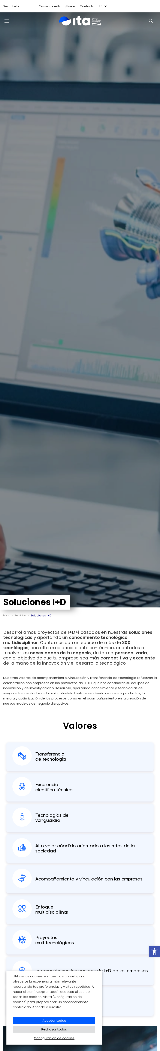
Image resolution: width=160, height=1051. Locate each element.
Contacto (87, 6)
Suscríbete (11, 6)
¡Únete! (71, 6)
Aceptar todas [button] (54, 1020)
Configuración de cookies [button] (54, 1038)
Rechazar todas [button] (54, 1029)
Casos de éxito (50, 6)
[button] (154, 951)
